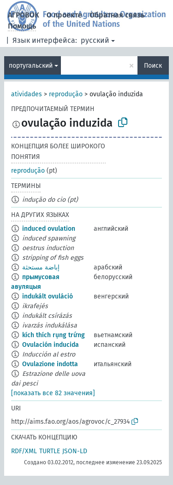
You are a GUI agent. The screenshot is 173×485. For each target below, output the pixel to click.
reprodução (66, 94)
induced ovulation (48, 229)
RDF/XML (24, 451)
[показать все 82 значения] (53, 393)
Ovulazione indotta (50, 364)
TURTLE (49, 451)
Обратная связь (116, 15)
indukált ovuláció (47, 296)
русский (95, 40)
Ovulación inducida (50, 345)
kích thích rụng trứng (53, 335)
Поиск (153, 66)
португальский (31, 66)
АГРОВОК (23, 15)
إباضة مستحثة (41, 267)
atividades (26, 94)
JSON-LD (74, 451)
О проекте (64, 15)
